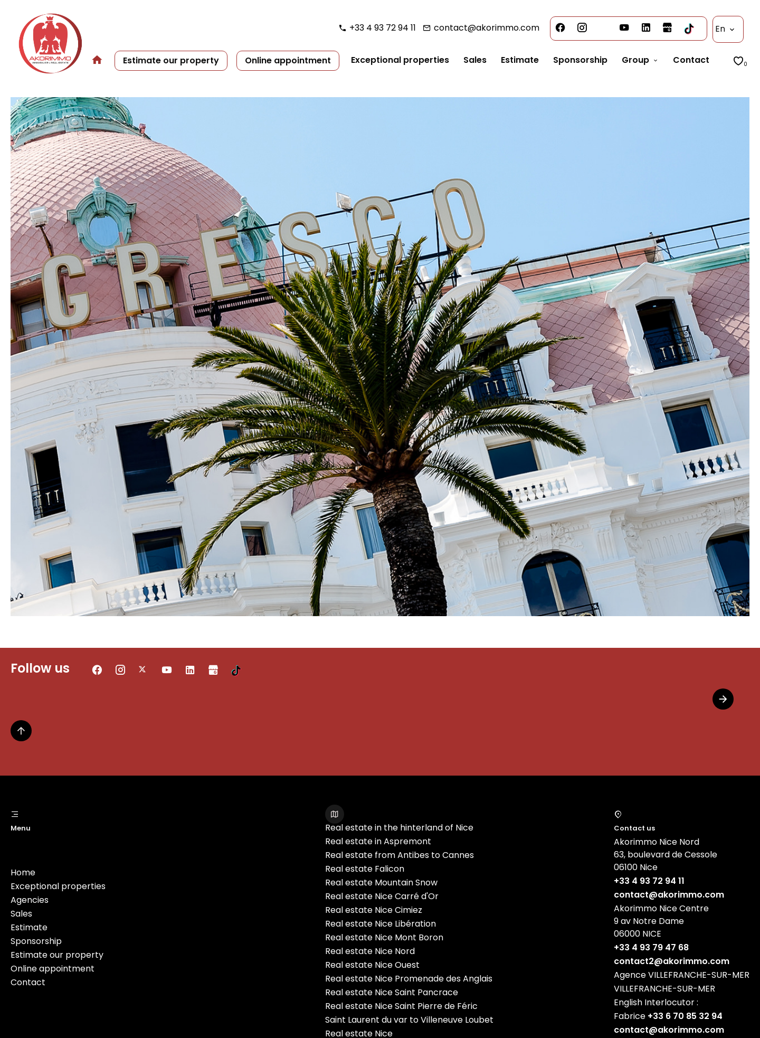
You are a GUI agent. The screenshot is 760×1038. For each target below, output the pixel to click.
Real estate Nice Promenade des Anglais (408, 979)
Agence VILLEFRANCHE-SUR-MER (681, 975)
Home (23, 872)
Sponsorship (36, 941)
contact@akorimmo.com (486, 28)
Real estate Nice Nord (370, 951)
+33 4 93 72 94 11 (382, 28)
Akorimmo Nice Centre (661, 908)
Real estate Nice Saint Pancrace (391, 992)
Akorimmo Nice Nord (656, 842)
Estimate (29, 927)
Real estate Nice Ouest (372, 965)
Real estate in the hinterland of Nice (399, 828)
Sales (21, 914)
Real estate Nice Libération (380, 924)
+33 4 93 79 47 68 (651, 947)
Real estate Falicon (364, 869)
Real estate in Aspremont (378, 841)
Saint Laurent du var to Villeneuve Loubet (409, 1020)
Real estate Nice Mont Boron (384, 937)
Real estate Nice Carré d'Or (382, 896)
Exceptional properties (58, 886)
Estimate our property (57, 955)
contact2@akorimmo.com (671, 961)
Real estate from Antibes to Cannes (399, 855)
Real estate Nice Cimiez (373, 910)
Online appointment (52, 968)
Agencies (30, 900)
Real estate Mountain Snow (381, 882)
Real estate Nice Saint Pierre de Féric (401, 1006)
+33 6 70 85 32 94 (685, 1016)
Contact (28, 982)
